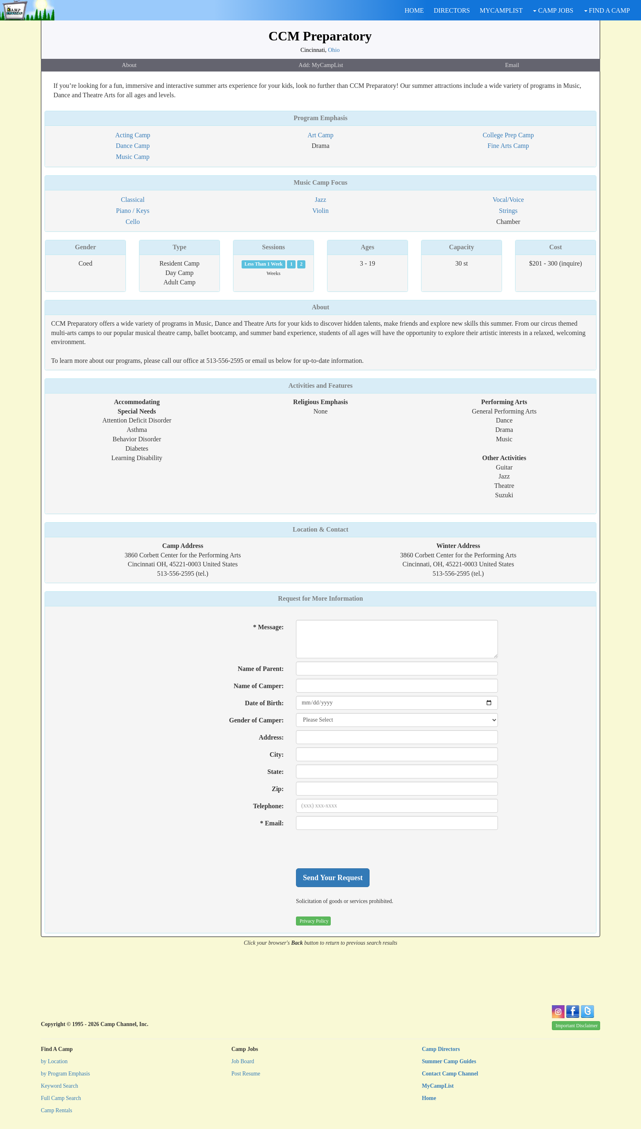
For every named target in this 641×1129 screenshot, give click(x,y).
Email (512, 65)
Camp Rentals (56, 1110)
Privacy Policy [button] (314, 921)
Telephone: (268, 806)
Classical (133, 199)
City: (276, 754)
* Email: (272, 823)
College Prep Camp (508, 135)
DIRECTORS (452, 10)
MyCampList (438, 1086)
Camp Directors (441, 1049)
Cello (133, 221)
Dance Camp (133, 145)
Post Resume (245, 1074)
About (129, 65)
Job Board (242, 1061)
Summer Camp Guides (449, 1061)
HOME (414, 10)
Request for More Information (320, 598)
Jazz (320, 199)
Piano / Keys (133, 210)
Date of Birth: (264, 703)
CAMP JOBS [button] (553, 10)
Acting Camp (132, 135)
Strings (508, 210)
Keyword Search (59, 1086)
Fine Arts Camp (508, 145)
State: (275, 771)
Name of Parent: (261, 668)
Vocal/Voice (508, 199)
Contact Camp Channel (450, 1074)
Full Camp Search (61, 1098)
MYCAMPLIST (501, 10)
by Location (54, 1061)
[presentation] (358, 849)
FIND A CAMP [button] (607, 10)
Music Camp (133, 156)
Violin (320, 210)
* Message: (268, 627)
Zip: (278, 788)
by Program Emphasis (65, 1074)
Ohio (334, 50)
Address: (271, 737)
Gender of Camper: (256, 720)
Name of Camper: (258, 685)
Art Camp (320, 135)
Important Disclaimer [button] (577, 1025)
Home (429, 1098)
